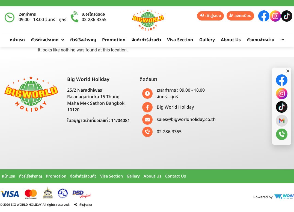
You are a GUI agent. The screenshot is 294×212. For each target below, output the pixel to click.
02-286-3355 (94, 19)
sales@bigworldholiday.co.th (186, 119)
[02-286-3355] (147, 132)
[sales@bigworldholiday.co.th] (147, 119)
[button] (288, 71)
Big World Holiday (175, 107)
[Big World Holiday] (147, 107)
